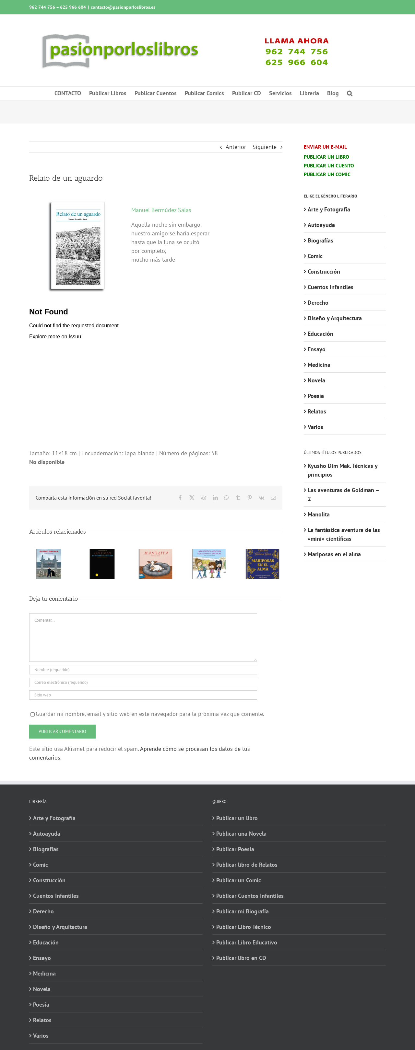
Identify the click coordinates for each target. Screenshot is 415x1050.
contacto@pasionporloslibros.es (123, 7)
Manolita (319, 514)
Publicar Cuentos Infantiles (250, 895)
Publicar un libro (237, 818)
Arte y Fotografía (329, 209)
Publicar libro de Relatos (247, 864)
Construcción (324, 271)
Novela (316, 380)
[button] (349, 93)
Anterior (236, 147)
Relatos (317, 411)
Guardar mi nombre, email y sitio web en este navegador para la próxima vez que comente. (150, 713)
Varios (315, 427)
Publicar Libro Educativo (246, 942)
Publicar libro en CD (241, 958)
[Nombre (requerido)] (143, 669)
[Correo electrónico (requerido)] (143, 682)
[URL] (143, 695)
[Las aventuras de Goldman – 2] (102, 552)
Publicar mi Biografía (242, 911)
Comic (315, 256)
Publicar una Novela (241, 833)
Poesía (316, 396)
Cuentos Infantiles (330, 287)
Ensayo (317, 349)
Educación (320, 333)
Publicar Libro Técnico (243, 927)
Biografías (320, 240)
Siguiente (265, 147)
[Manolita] (155, 552)
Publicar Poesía (235, 849)
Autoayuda (321, 225)
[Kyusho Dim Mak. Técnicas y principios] (48, 552)
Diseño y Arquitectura (335, 318)
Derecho (318, 302)
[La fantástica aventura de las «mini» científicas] (209, 552)
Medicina (319, 364)
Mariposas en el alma (334, 554)
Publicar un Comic (238, 880)
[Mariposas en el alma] (262, 552)
